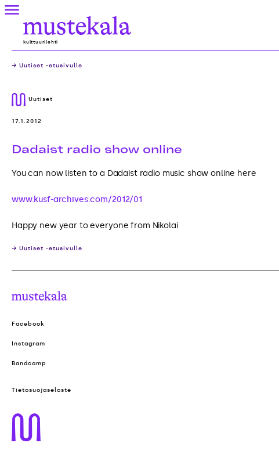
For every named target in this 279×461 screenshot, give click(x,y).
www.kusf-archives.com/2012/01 (77, 199)
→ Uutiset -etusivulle (47, 65)
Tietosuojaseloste (41, 390)
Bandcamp (29, 363)
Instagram (28, 343)
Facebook (28, 323)
